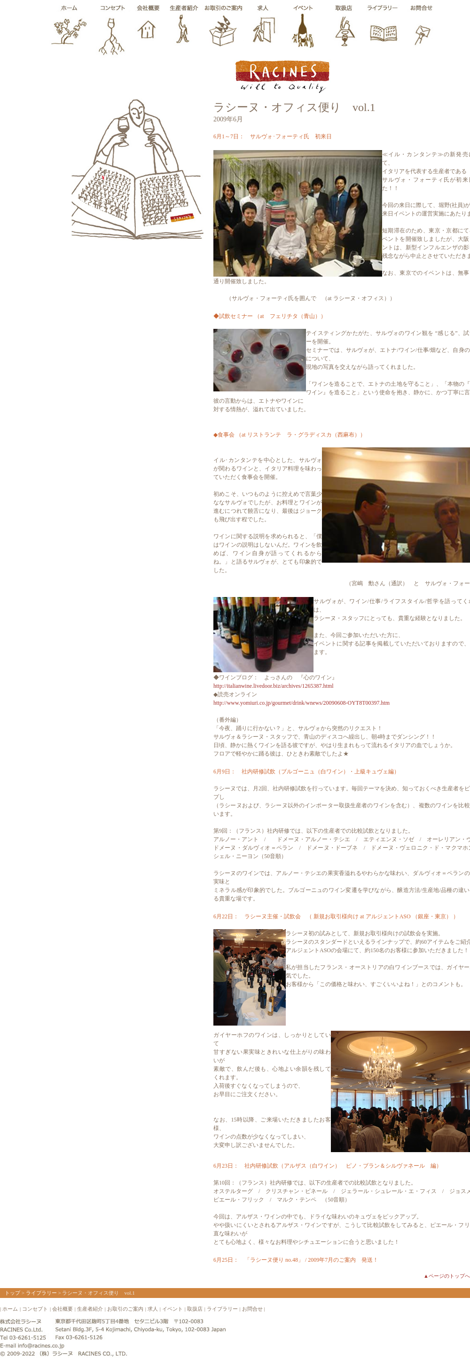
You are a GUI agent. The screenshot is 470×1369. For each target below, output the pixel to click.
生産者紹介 (90, 1309)
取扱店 (195, 1309)
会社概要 (62, 1309)
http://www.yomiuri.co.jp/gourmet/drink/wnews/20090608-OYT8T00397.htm (301, 703)
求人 (153, 1309)
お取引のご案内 (125, 1309)
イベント (172, 1309)
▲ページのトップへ (446, 1276)
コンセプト (35, 1309)
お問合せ (252, 1309)
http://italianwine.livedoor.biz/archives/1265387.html (273, 686)
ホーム (10, 1309)
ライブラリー (41, 1293)
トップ (12, 1293)
